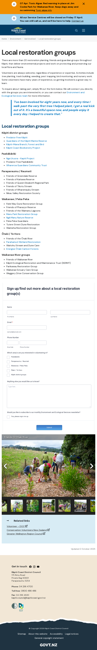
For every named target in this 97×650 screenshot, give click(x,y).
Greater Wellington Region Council (24, 533)
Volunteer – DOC (16, 526)
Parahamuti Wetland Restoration (23, 242)
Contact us (78, 20)
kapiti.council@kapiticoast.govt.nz (29, 597)
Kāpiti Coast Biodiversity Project (23, 147)
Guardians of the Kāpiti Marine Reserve (26, 140)
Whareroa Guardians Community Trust (26, 165)
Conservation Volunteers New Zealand (27, 530)
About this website (37, 633)
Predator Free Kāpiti (16, 137)
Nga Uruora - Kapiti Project (20, 158)
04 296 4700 (26, 586)
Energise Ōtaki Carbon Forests (22, 248)
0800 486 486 (28, 590)
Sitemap (22, 633)
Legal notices (72, 633)
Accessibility (56, 633)
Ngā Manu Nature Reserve (19, 217)
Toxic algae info (44, 10)
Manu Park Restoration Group (22, 214)
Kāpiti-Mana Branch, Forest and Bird (25, 144)
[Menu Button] (83, 30)
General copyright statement (49, 638)
